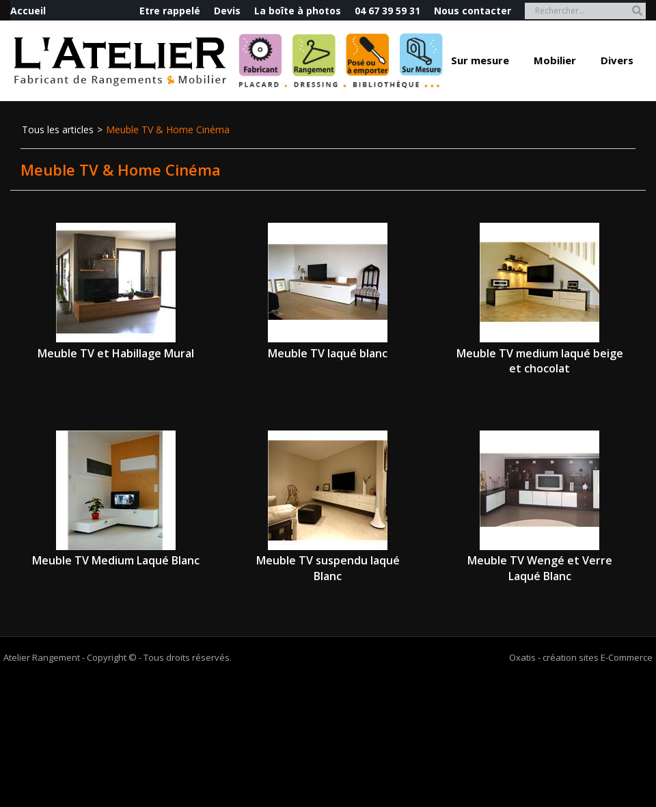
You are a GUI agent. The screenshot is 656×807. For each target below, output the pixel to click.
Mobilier (555, 60)
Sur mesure (480, 60)
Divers (617, 60)
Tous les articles (58, 129)
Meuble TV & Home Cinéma (168, 129)
